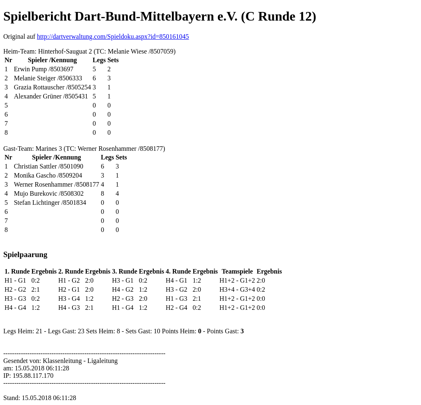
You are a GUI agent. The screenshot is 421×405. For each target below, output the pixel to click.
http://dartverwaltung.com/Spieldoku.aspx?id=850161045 (113, 36)
